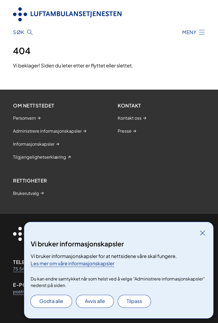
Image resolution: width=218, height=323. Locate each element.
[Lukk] (202, 233)
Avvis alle (95, 301)
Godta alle (51, 301)
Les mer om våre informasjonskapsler (72, 263)
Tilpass (134, 301)
